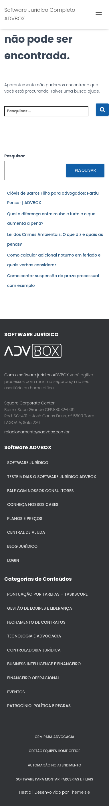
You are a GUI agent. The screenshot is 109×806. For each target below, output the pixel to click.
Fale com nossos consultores (40, 491)
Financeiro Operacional (33, 678)
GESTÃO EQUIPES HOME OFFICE (54, 750)
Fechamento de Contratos (36, 622)
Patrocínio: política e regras (39, 706)
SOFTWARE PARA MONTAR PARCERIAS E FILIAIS (54, 779)
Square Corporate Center (29, 403)
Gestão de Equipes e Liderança (39, 608)
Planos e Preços (24, 518)
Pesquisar (14, 156)
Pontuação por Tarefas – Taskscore (47, 594)
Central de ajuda (26, 532)
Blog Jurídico (22, 546)
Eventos (16, 692)
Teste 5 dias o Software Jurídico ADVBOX (51, 477)
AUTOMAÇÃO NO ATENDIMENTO (54, 765)
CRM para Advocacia (54, 736)
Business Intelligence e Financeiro (44, 664)
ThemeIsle (80, 792)
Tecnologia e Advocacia (34, 636)
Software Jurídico (27, 462)
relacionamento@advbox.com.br (37, 432)
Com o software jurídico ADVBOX (36, 375)
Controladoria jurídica (34, 650)
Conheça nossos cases (32, 504)
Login (13, 560)
